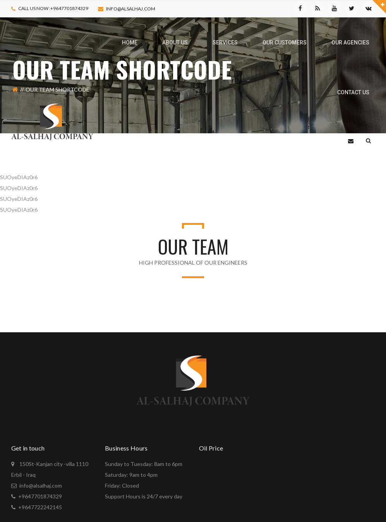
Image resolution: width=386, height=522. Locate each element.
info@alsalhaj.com (130, 9)
